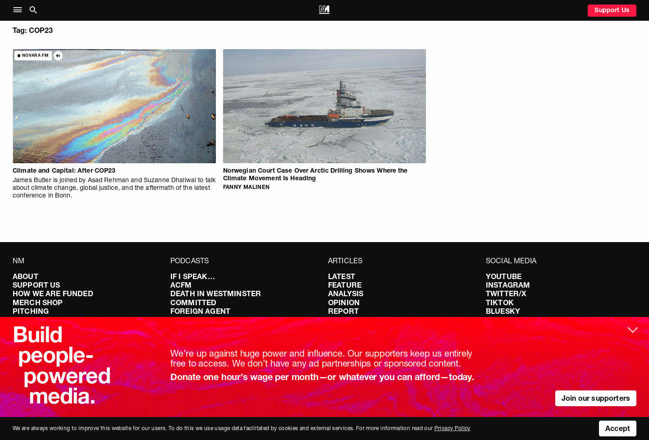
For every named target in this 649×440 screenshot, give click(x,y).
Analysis (345, 293)
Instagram (508, 284)
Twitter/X (506, 293)
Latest (341, 276)
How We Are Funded (53, 293)
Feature (344, 284)
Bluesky (503, 311)
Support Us (612, 10)
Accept (617, 428)
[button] (20, 10)
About (25, 276)
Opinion (344, 302)
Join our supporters (596, 398)
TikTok (500, 302)
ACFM (181, 284)
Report (343, 311)
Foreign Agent (200, 311)
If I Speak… (192, 276)
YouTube (503, 276)
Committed (193, 302)
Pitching (31, 311)
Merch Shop (38, 302)
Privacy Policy (452, 428)
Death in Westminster (215, 293)
